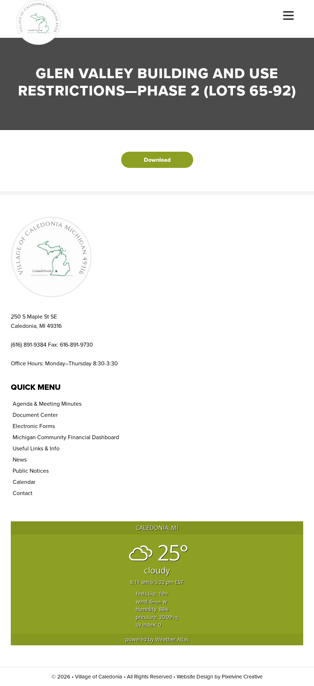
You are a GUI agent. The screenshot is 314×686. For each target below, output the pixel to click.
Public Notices (31, 471)
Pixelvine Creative (242, 677)
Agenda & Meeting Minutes (47, 404)
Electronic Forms (34, 426)
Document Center (35, 415)
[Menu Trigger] (288, 15)
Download (157, 160)
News (20, 459)
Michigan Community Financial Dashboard (66, 437)
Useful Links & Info (36, 448)
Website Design (195, 677)
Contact (22, 493)
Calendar (24, 482)
